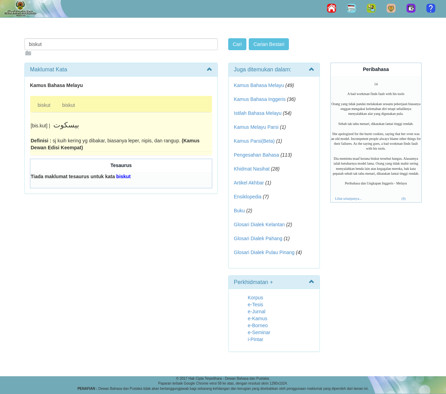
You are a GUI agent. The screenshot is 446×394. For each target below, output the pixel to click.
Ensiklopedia (247, 196)
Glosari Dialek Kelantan (259, 224)
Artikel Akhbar (249, 183)
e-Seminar (259, 332)
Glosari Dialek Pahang (258, 238)
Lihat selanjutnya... (348, 198)
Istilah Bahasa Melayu (258, 113)
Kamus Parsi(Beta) (254, 141)
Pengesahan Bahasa (256, 155)
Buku (239, 210)
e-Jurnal (257, 311)
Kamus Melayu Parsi (256, 127)
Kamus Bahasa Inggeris (260, 99)
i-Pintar (255, 339)
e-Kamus (257, 318)
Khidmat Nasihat (252, 169)
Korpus (255, 297)
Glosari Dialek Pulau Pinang (264, 252)
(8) (403, 198)
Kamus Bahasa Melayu (259, 85)
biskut (44, 105)
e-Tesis (255, 304)
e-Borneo (258, 325)
